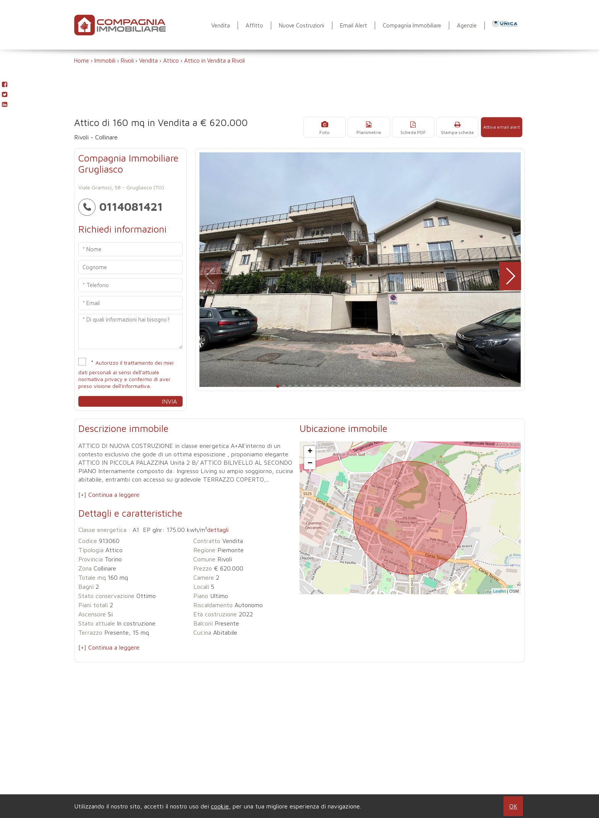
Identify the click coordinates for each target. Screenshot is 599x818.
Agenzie (467, 25)
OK (513, 806)
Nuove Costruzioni (301, 25)
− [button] (310, 463)
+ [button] (310, 451)
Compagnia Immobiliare (412, 25)
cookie (220, 806)
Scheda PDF (417, 127)
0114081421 (120, 206)
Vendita (220, 25)
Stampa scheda (459, 127)
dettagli (217, 529)
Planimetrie (374, 127)
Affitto (254, 25)
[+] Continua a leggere (108, 494)
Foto (331, 127)
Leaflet (499, 591)
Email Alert (353, 25)
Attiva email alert (502, 127)
